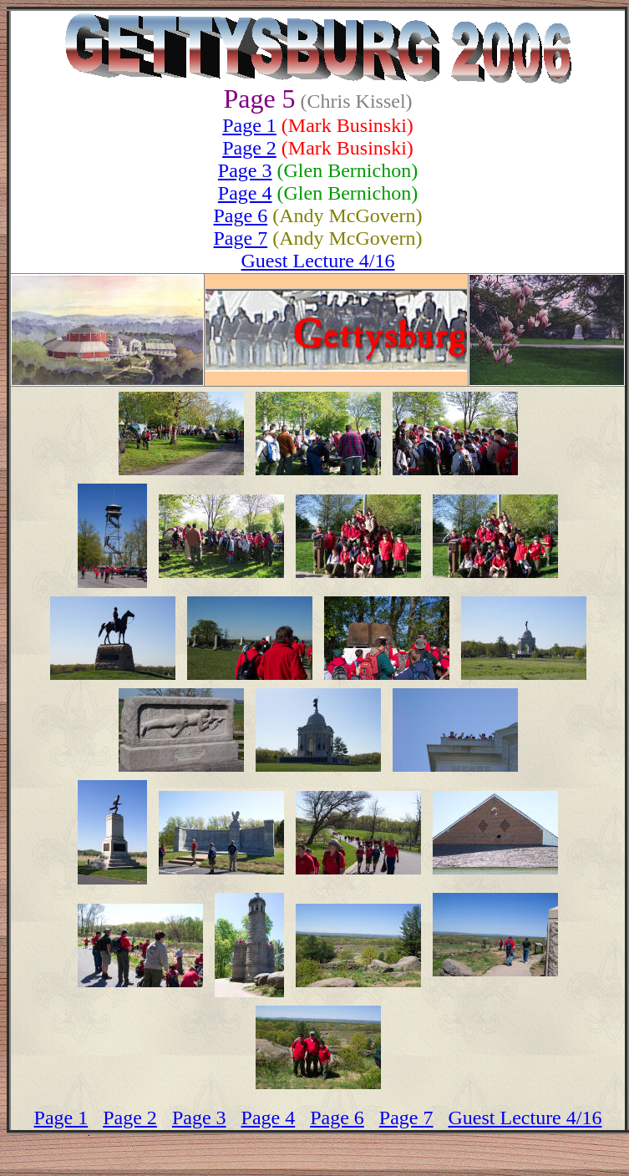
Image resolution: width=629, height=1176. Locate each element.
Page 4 (245, 193)
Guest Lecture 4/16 (318, 260)
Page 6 (241, 215)
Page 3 (245, 170)
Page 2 (249, 148)
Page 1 (249, 125)
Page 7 (241, 238)
